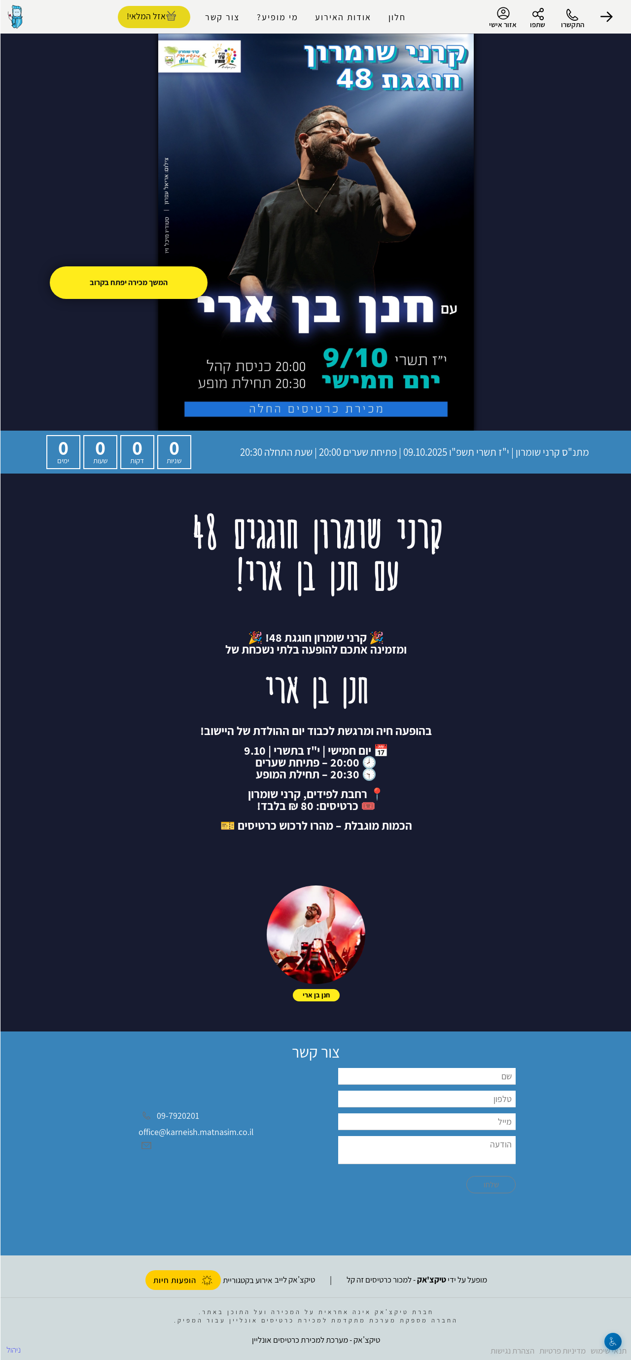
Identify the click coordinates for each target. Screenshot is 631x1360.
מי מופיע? (277, 17)
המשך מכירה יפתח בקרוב (128, 282)
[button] (606, 17)
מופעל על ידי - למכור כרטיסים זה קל (416, 1279)
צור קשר (222, 17)
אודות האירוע (343, 17)
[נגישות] (612, 1341)
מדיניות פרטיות (562, 1350)
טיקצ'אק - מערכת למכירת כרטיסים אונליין (315, 1339)
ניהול (13, 1349)
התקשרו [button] (572, 24)
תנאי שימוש (608, 1350)
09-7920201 (177, 1115)
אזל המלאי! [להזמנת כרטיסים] (145, 16)
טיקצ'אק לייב (294, 1279)
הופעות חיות (182, 1280)
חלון (396, 17)
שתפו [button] (537, 24)
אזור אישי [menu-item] (502, 17)
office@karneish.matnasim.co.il (195, 1132)
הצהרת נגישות (512, 1350)
